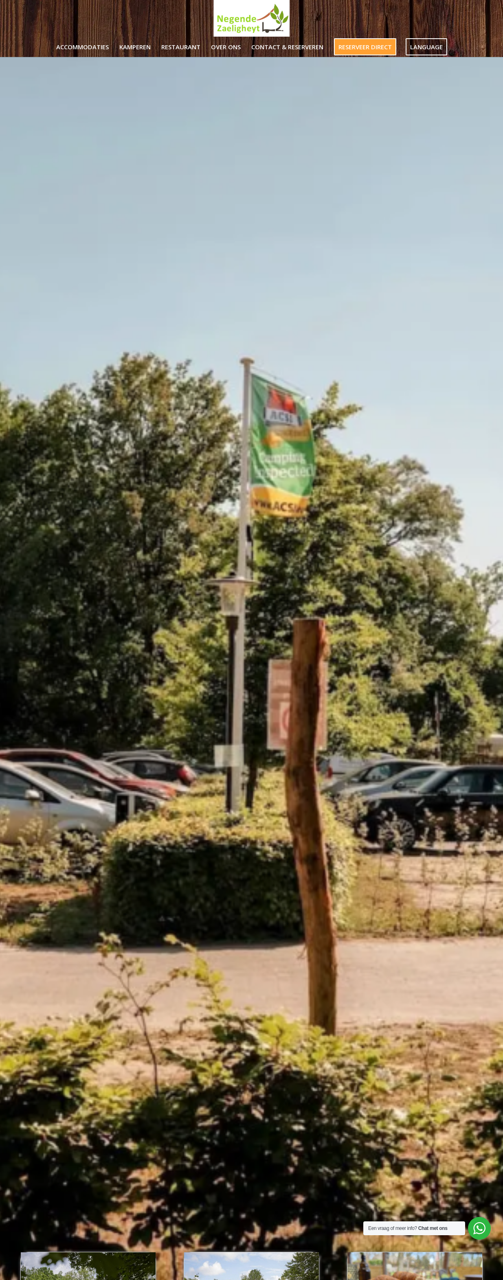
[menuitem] (82, 47)
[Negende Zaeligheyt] (251, 18)
